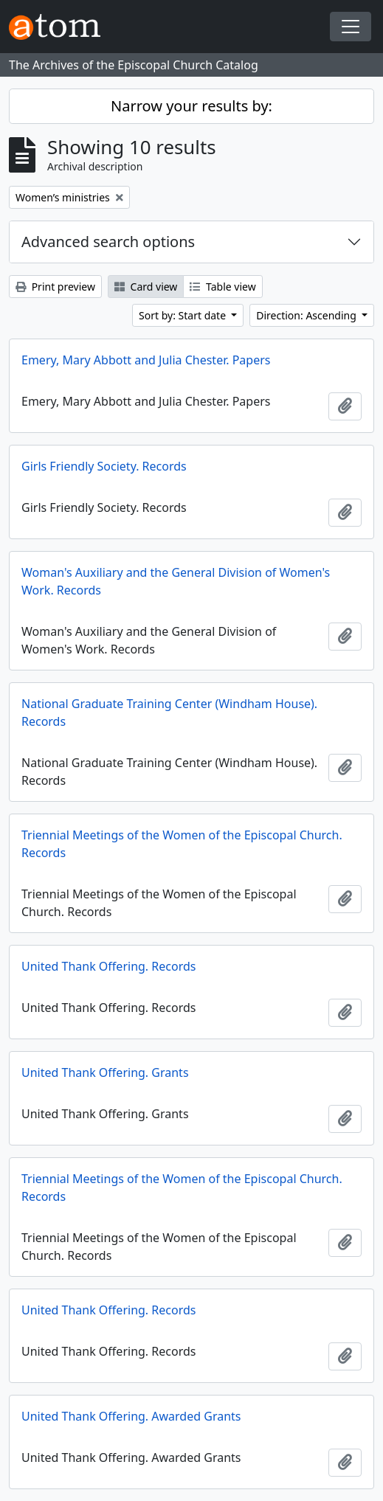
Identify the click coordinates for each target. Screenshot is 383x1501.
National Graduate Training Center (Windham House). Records (169, 712)
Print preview (55, 287)
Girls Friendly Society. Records (104, 466)
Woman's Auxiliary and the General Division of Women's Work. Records (175, 581)
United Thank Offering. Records (108, 966)
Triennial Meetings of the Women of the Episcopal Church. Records (181, 844)
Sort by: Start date (184, 315)
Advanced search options (108, 242)
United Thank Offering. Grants (105, 1072)
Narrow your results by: (191, 106)
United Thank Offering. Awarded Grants (131, 1416)
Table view (222, 287)
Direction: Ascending (307, 315)
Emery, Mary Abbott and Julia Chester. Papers (145, 360)
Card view (145, 287)
